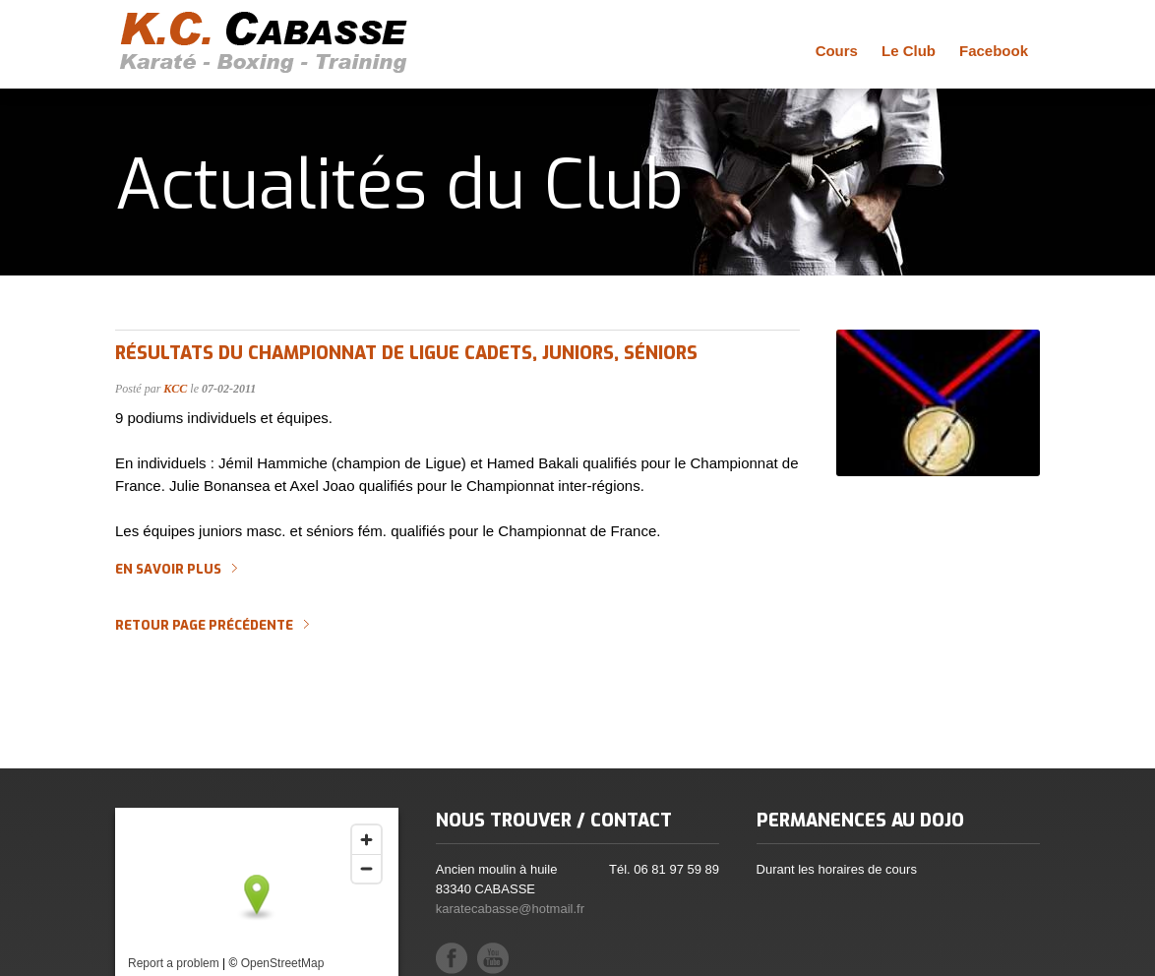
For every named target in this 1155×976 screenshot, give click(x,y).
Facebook (993, 50)
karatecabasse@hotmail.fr (510, 908)
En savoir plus (168, 570)
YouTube (493, 958)
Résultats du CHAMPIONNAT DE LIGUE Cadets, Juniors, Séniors (406, 353)
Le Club (908, 50)
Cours (837, 50)
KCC (175, 389)
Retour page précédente (204, 626)
